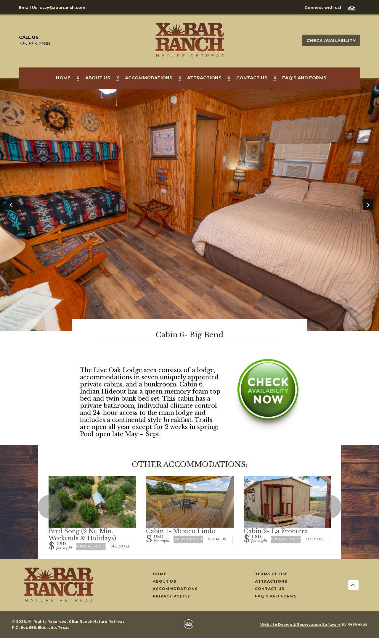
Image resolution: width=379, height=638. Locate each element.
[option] (189, 204)
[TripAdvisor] (354, 7)
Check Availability (331, 40)
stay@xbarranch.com (62, 7)
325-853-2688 (34, 43)
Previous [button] (11, 204)
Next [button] (368, 204)
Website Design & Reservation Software (300, 624)
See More (120, 546)
